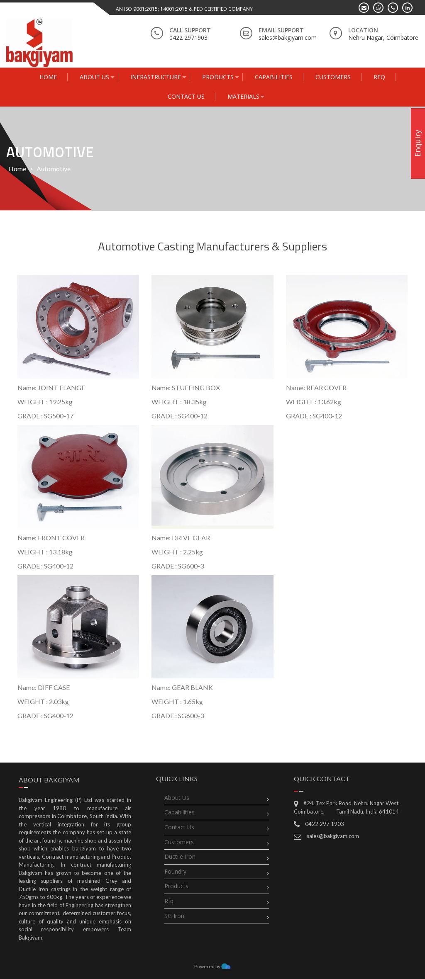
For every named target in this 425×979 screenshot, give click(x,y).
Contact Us (186, 96)
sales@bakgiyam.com (333, 836)
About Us (94, 77)
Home (48, 77)
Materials (243, 96)
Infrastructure (155, 77)
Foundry (175, 871)
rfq (168, 901)
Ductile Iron (179, 856)
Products (218, 77)
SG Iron (174, 916)
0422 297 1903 (324, 824)
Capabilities (179, 812)
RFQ (379, 77)
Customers (333, 77)
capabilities (274, 77)
